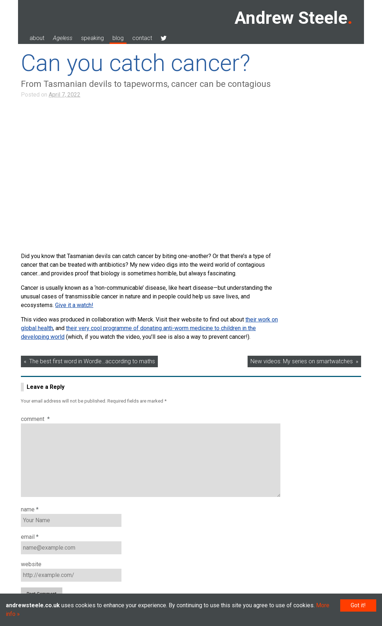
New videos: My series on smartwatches (301, 361)
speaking (92, 38)
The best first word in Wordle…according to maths (92, 361)
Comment (35, 419)
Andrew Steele (291, 18)
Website (31, 564)
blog (118, 38)
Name (30, 509)
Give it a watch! (74, 305)
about (37, 38)
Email (30, 536)
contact (142, 38)
